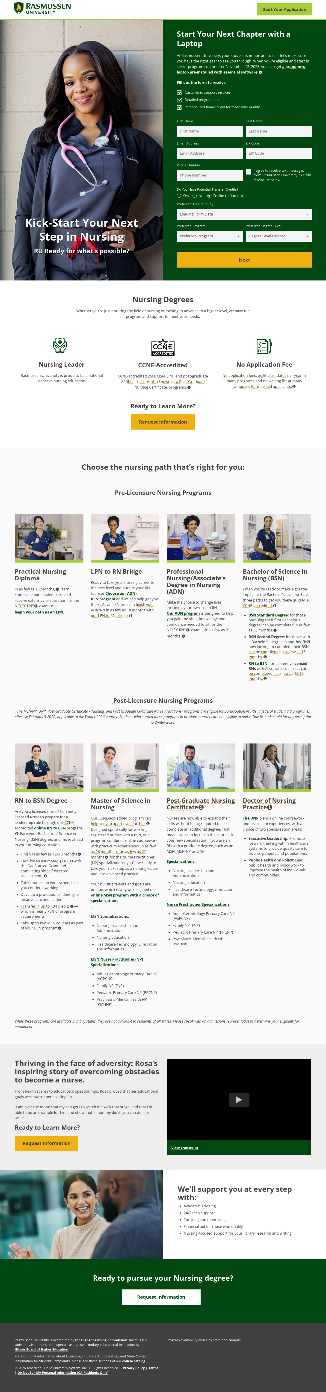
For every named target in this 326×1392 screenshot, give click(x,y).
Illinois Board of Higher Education (41, 1349)
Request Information (163, 422)
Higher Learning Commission (104, 1340)
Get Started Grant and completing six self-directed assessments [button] (44, 870)
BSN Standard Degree (268, 615)
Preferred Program (191, 226)
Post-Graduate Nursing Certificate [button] (201, 803)
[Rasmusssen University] (42, 9)
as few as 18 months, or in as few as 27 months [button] (123, 851)
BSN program (103, 599)
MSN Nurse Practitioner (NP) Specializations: (117, 962)
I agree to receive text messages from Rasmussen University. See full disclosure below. (282, 175)
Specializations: (181, 861)
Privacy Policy (134, 1368)
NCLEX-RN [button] (178, 629)
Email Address (188, 143)
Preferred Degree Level (263, 226)
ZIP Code (252, 143)
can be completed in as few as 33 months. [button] (279, 627)
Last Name (254, 121)
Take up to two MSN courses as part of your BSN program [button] (52, 925)
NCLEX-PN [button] (26, 605)
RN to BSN (258, 663)
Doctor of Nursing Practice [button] (269, 803)
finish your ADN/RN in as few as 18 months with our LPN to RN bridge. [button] (122, 610)
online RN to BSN (50, 828)
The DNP (250, 818)
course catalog (133, 1361)
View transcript (185, 1147)
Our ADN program (183, 613)
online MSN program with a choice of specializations (125, 898)
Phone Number (188, 165)
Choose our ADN (120, 593)
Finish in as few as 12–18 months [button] (51, 854)
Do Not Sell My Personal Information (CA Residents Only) (63, 1372)
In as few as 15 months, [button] (37, 589)
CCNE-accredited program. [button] (49, 828)
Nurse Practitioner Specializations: (199, 904)
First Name (185, 121)
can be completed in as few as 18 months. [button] (277, 654)
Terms (153, 1368)
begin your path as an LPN (39, 612)
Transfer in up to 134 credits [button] (47, 906)
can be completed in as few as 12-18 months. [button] (278, 673)
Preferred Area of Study (195, 204)
